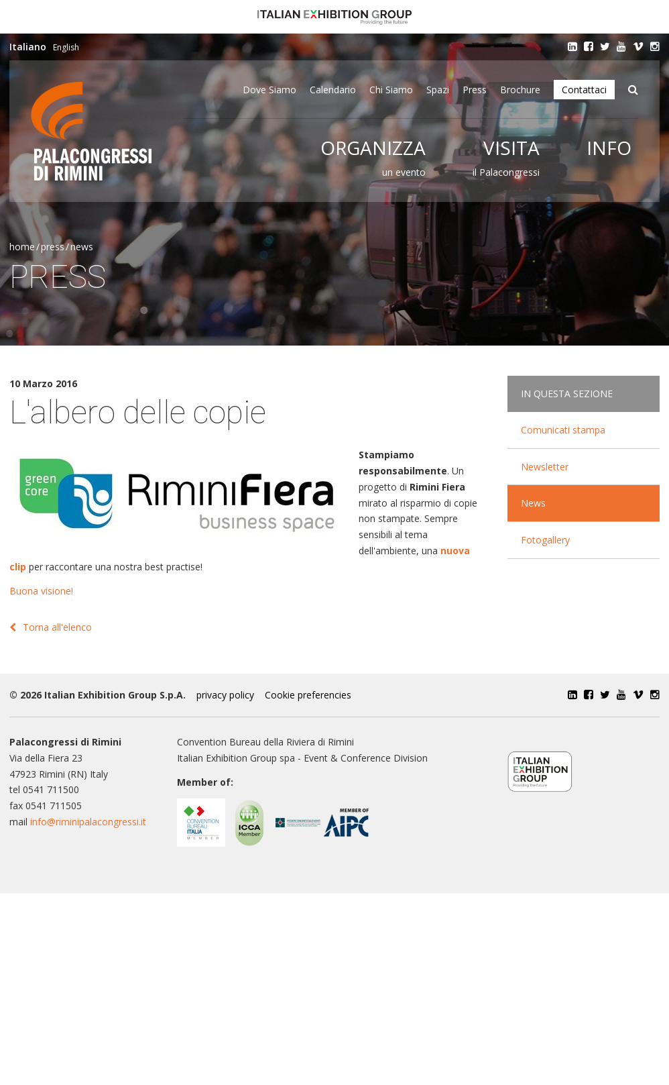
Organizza (373, 147)
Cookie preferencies (308, 694)
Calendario (333, 89)
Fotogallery (545, 539)
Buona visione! (41, 590)
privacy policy (225, 694)
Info (609, 147)
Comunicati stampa (563, 429)
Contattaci (584, 89)
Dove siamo (269, 89)
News (81, 246)
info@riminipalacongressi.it (88, 821)
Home (22, 246)
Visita (511, 147)
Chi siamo (391, 89)
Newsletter (544, 466)
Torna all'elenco (50, 627)
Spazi (437, 89)
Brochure (520, 89)
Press (475, 89)
